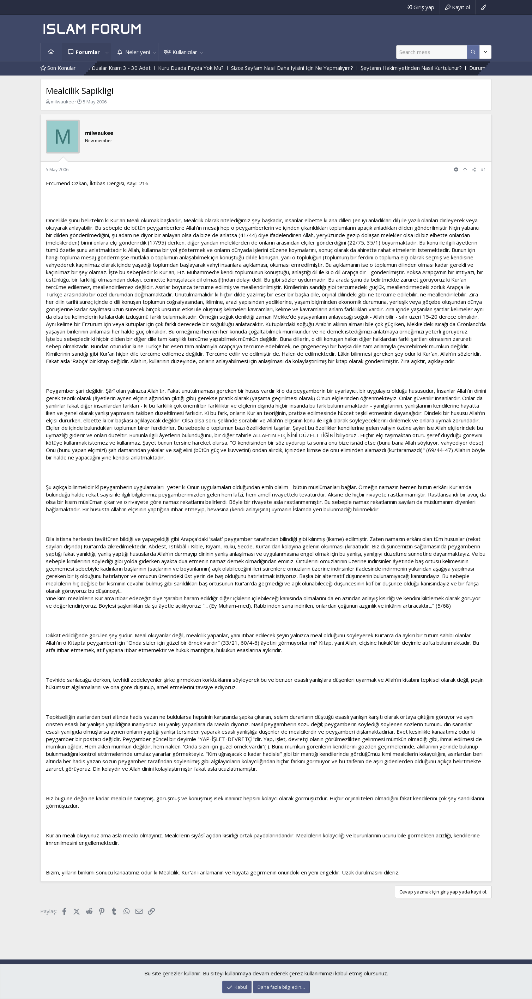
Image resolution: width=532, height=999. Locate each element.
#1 (483, 170)
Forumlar (88, 51)
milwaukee (62, 101)
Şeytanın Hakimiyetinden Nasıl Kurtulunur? (427, 67)
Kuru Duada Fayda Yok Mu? (207, 67)
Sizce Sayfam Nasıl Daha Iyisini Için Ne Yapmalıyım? (308, 67)
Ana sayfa (51, 52)
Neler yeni (137, 51)
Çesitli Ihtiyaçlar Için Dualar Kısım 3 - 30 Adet (113, 67)
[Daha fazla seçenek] (473, 52)
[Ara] (431, 52)
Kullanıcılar (185, 51)
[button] (107, 52)
